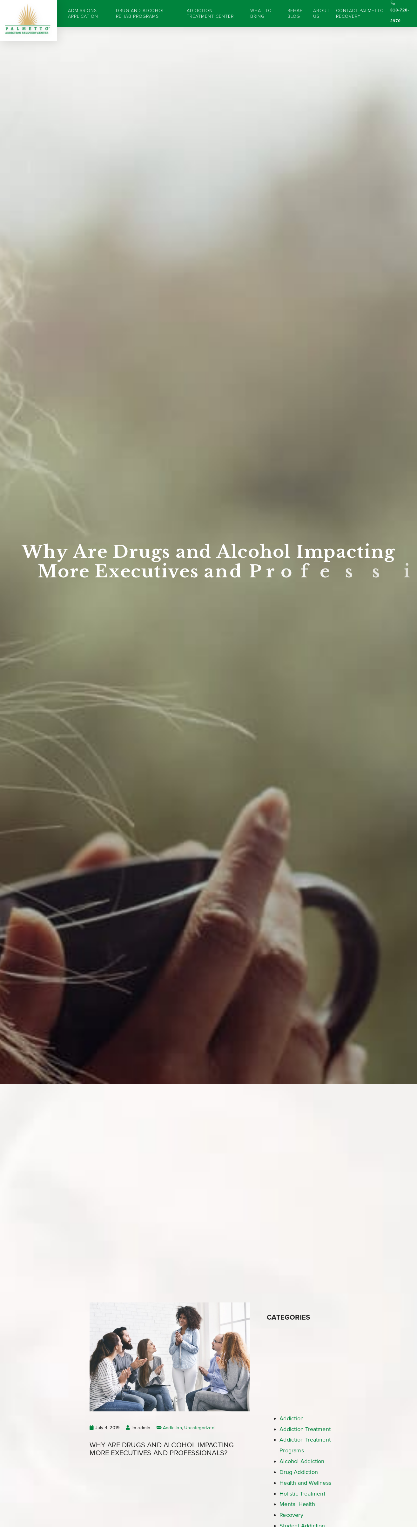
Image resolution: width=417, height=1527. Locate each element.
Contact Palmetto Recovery (360, 13)
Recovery (291, 1514)
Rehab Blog (295, 13)
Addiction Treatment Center (210, 13)
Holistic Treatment (302, 1493)
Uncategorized (199, 1427)
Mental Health (297, 1504)
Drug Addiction (298, 1472)
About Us (321, 13)
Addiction (172, 1427)
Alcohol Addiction (301, 1461)
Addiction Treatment (305, 1429)
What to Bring (261, 13)
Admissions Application (83, 13)
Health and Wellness (305, 1482)
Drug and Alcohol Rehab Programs (140, 13)
